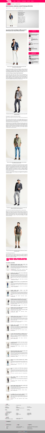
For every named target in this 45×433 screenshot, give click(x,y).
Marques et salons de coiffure (19, 418)
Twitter (7, 427)
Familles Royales (29, 413)
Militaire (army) (24, 258)
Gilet (15, 398)
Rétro (25, 259)
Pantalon (16, 380)
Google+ (7, 428)
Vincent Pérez (19, 258)
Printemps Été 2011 (21, 259)
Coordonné (11, 258)
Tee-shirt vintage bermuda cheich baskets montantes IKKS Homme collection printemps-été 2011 (19, 385)
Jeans (14, 269)
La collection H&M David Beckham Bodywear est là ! (35, 55)
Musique (6, 415)
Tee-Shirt (17, 311)
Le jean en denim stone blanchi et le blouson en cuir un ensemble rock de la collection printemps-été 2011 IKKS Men (19, 333)
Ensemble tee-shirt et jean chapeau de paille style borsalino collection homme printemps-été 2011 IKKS (19, 308)
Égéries (6, 414)
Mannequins (6, 413)
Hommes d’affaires (29, 414)
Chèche (8, 259)
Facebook (7, 426)
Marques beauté (7, 418)
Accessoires (17, 409)
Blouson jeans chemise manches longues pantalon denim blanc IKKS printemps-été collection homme (19, 264)
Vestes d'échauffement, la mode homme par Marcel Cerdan (34, 62)
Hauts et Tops (17, 407)
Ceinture (26, 269)
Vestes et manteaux (29, 407)
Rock (7, 260)
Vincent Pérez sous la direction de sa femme (34, 48)
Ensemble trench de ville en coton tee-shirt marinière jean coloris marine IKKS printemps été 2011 (19, 316)
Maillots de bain (7, 407)
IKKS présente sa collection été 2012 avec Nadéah (35, 34)
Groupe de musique (18, 414)
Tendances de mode (18, 405)
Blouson (15, 258)
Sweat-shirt (25, 380)
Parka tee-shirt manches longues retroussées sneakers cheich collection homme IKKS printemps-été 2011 (19, 351)
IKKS (7, 258)
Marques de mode (7, 405)
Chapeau (17, 279)
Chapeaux (28, 409)
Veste (17, 398)
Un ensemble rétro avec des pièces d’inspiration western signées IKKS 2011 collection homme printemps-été (19, 394)
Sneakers (17, 356)
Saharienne (15, 259)
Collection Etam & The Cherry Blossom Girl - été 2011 (34, 40)
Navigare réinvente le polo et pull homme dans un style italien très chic (35, 59)
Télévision (17, 413)
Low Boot (12, 259)
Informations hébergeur (30, 428)
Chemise (18, 269)
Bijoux (6, 409)
